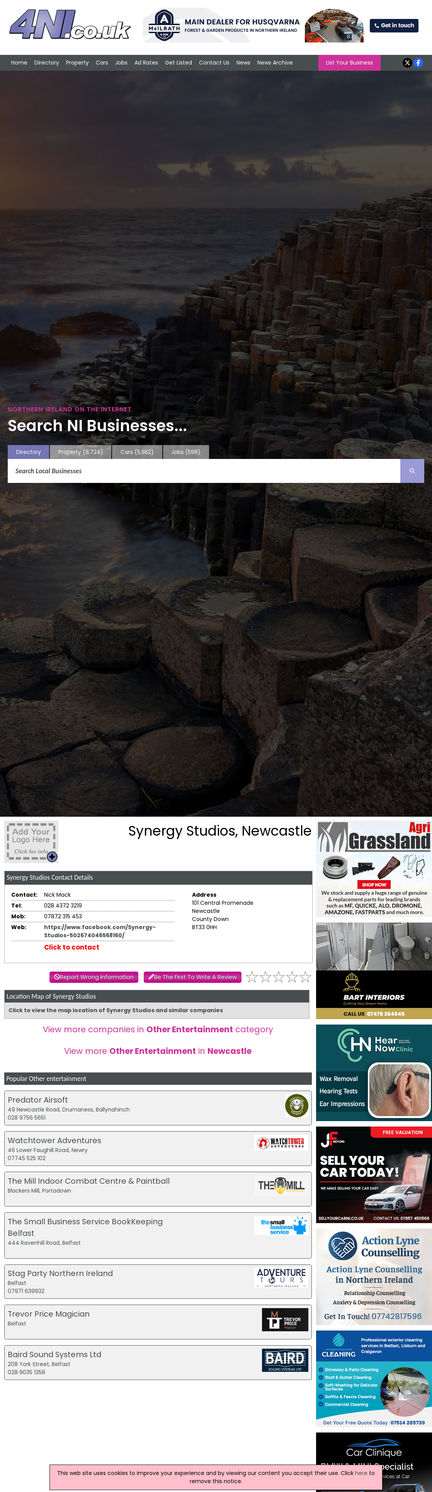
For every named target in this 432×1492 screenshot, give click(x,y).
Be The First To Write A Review (195, 977)
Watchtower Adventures (54, 1140)
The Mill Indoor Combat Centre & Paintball (89, 1181)
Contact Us (214, 62)
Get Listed (178, 62)
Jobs (121, 62)
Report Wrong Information (97, 977)
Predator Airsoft (38, 1099)
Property (77, 62)
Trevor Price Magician (49, 1313)
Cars (102, 62)
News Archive (275, 62)
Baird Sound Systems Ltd (54, 1354)
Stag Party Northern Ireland (60, 1273)
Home (19, 62)
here (361, 1473)
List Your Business (349, 62)
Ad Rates (146, 62)
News (243, 62)
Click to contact (71, 947)
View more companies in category (158, 1029)
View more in (158, 1051)
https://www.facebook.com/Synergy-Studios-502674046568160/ (100, 931)
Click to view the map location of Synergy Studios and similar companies (116, 1010)
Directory (46, 62)
